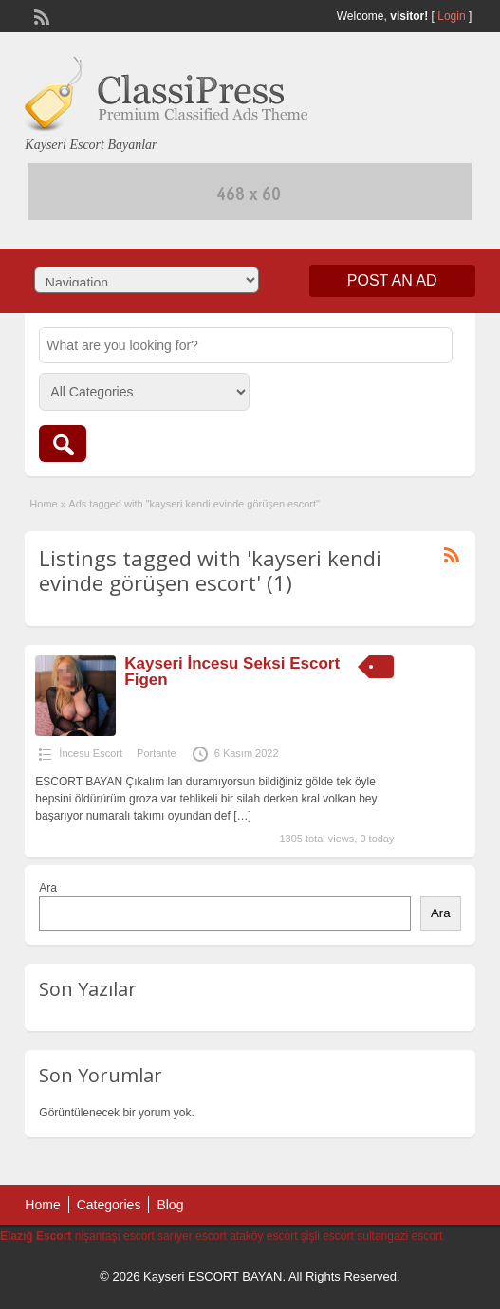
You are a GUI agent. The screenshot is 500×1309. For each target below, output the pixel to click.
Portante (156, 753)
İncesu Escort (90, 753)
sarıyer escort (192, 1236)
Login (451, 16)
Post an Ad (392, 280)
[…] (242, 815)
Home (43, 503)
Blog (170, 1204)
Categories (109, 1204)
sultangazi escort (399, 1236)
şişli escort (327, 1236)
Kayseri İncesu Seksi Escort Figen (232, 671)
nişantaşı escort (115, 1236)
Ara (48, 887)
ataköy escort (263, 1236)
